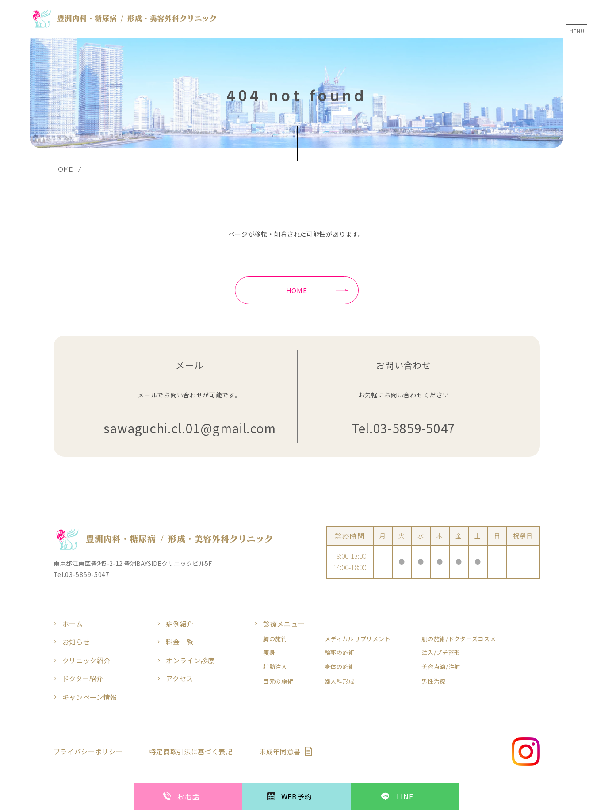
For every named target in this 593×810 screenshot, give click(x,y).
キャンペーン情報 (90, 697)
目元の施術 (278, 681)
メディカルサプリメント (358, 639)
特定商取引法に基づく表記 (191, 751)
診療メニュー (284, 623)
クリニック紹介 (86, 660)
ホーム (72, 623)
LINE (405, 796)
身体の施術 (340, 667)
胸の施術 (275, 639)
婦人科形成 (340, 681)
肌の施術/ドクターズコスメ (458, 639)
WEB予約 (296, 796)
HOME (296, 290)
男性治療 (433, 681)
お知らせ (76, 641)
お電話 (188, 796)
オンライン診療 (190, 660)
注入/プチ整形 (440, 653)
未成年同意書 (280, 751)
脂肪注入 (275, 667)
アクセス (179, 678)
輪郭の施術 (340, 653)
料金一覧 (180, 641)
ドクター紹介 (82, 678)
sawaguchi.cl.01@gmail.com (189, 428)
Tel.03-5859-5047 (403, 428)
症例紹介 (180, 623)
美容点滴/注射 (440, 667)
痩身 (269, 653)
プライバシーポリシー (88, 751)
